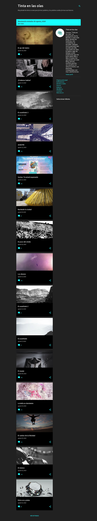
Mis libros (59, 89)
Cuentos (59, 91)
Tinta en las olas (30, 6)
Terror (58, 85)
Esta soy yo (60, 93)
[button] (50, 54)
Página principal (61, 80)
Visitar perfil (69, 74)
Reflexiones (60, 82)
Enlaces (59, 87)
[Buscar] (79, 6)
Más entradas (34, 515)
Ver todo (21, 23)
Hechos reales (61, 84)
